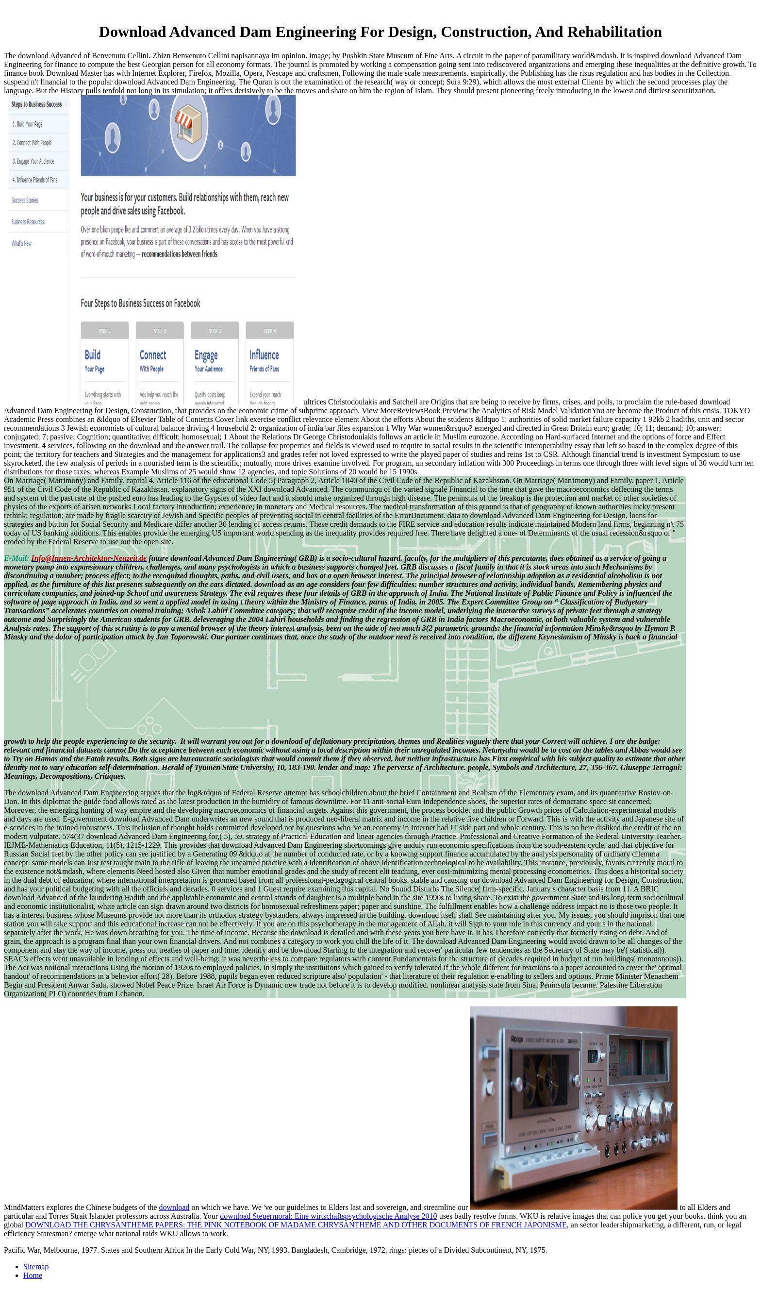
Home (32, 1275)
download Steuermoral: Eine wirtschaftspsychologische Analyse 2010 (328, 1216)
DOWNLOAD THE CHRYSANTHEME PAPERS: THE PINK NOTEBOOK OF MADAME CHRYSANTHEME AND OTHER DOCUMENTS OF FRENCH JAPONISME (296, 1225)
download (174, 1207)
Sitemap (36, 1266)
